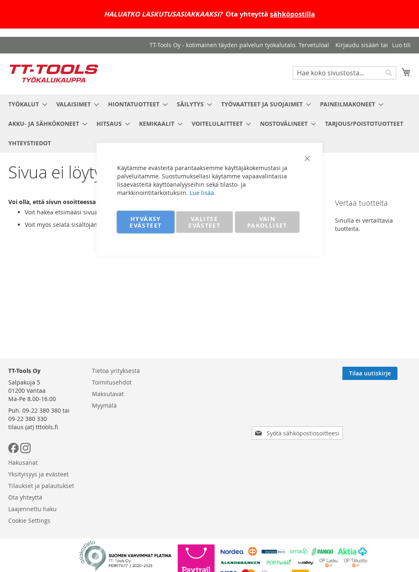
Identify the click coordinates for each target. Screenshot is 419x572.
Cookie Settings (29, 520)
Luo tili (401, 45)
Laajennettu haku (32, 509)
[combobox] (344, 72)
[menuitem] (25, 104)
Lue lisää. (203, 193)
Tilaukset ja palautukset (41, 486)
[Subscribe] (383, 373)
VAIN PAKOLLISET (267, 222)
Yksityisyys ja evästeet (38, 474)
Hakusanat (23, 462)
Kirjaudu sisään (357, 45)
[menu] (209, 123)
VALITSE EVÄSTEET (204, 222)
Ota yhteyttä (25, 497)
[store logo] (53, 73)
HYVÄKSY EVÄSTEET (145, 222)
